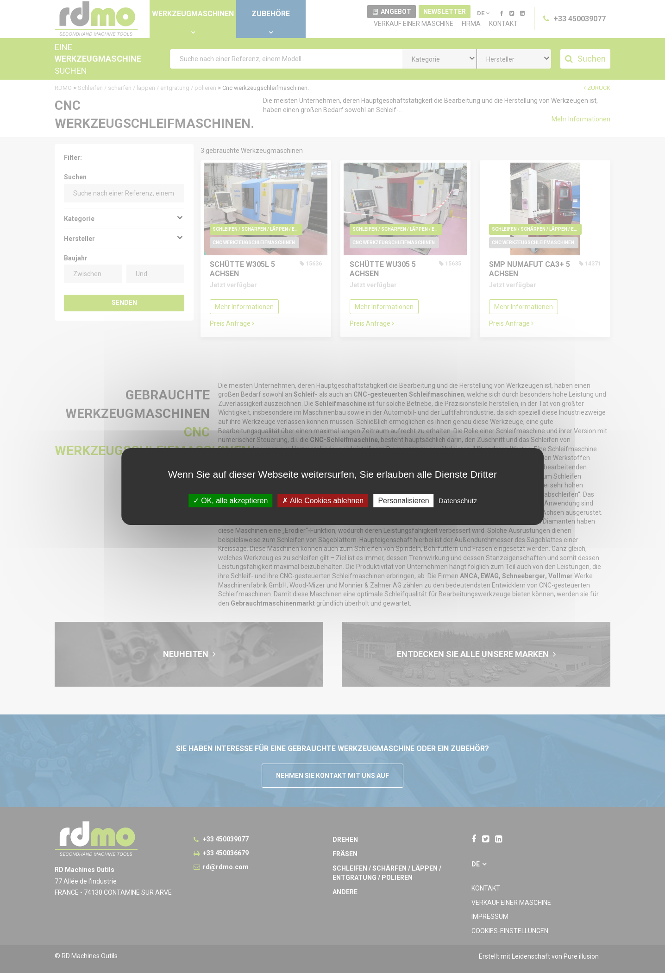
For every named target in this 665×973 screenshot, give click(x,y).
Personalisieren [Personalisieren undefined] (403, 501)
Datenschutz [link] (458, 501)
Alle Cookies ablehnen (323, 501)
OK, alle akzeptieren (230, 501)
